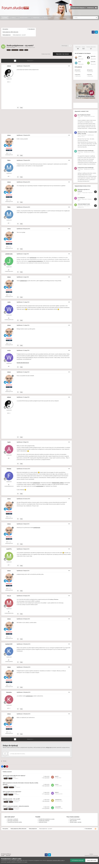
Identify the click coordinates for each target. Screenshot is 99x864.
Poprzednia (8, 60)
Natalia (79, 199)
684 (9, 81)
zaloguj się (48, 747)
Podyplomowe (36, 17)
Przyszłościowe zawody (75, 819)
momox (7, 786)
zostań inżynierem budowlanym (35, 261)
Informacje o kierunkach (12, 820)
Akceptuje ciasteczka (77, 860)
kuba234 (80, 192)
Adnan (81, 152)
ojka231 (7, 777)
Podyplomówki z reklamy (58, 482)
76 (9, 565)
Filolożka (9, 468)
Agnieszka (93, 56)
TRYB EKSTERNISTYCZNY (84, 204)
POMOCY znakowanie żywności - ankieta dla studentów (16, 806)
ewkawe (9, 66)
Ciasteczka (8, 855)
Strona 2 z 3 (30, 60)
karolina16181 (9, 644)
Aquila (9, 442)
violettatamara (9, 800)
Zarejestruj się (90, 7)
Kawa (79, 61)
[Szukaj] (80, 17)
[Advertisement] (63, 32)
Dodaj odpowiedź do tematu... (18, 753)
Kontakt (2, 855)
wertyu (9, 350)
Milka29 (7, 793)
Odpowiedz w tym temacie (62, 54)
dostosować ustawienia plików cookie (55, 860)
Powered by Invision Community (91, 855)
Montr (81, 116)
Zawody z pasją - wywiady (75, 822)
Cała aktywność (47, 17)
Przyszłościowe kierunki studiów (14, 822)
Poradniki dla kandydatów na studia (46, 819)
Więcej (64, 17)
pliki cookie (19, 860)
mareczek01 (12, 47)
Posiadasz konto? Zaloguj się (78, 7)
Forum (5, 17)
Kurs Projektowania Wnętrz (84, 114)
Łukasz (9, 135)
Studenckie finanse (43, 822)
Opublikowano (23, 66)
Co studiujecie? (81, 197)
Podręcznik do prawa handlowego (86, 150)
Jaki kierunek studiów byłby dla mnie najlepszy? (14, 775)
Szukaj (56, 17)
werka (9, 302)
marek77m (9, 549)
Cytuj (21, 107)
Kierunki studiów (24, 17)
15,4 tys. (8, 153)
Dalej (20, 60)
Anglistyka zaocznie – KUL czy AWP (11, 798)
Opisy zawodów (73, 820)
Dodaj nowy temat (46, 54)
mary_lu (9, 595)
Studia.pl (13, 17)
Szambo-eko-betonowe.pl (23, 362)
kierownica (9, 692)
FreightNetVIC (83, 135)
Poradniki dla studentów (44, 820)
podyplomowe (33, 257)
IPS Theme (3, 854)
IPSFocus (9, 854)
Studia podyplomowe (30, 47)
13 (9, 176)
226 (9, 708)
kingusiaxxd (80, 205)
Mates (8, 160)
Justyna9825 (8, 807)
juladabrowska (8, 254)
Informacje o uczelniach (12, 819)
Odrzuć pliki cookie (91, 860)
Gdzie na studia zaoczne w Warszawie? (12, 791)
